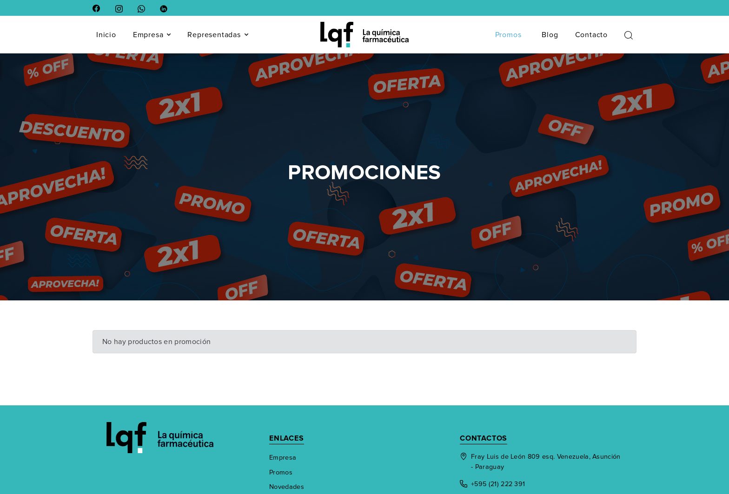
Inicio (106, 34)
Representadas (217, 34)
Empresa (152, 34)
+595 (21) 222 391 (492, 484)
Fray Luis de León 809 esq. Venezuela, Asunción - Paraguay (540, 462)
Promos (508, 34)
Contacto (591, 34)
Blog (550, 34)
